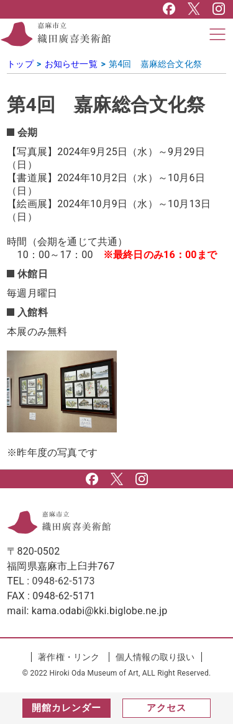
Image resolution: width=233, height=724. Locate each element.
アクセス (166, 707)
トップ (20, 64)
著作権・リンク (68, 657)
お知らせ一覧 (71, 64)
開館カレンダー (66, 707)
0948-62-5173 (63, 581)
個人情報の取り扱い (155, 657)
